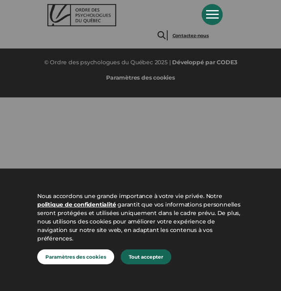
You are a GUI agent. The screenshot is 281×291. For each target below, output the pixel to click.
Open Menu (212, 14)
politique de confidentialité (76, 204)
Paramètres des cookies (75, 257)
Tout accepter (146, 257)
